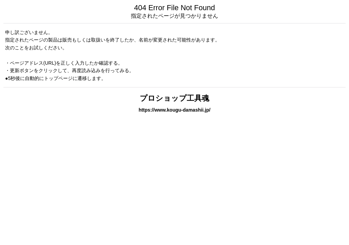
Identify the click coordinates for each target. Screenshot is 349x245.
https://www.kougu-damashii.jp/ (175, 110)
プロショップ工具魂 (174, 98)
